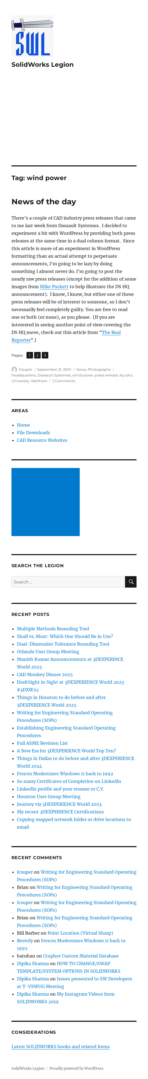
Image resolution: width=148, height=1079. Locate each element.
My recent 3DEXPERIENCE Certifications (60, 811)
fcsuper (25, 369)
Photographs (99, 369)
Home (23, 425)
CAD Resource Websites (42, 440)
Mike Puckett (54, 286)
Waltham (39, 381)
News (81, 369)
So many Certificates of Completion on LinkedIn (69, 781)
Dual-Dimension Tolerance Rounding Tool (63, 644)
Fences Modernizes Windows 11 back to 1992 (65, 773)
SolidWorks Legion (42, 64)
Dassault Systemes (54, 375)
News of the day (43, 201)
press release (106, 375)
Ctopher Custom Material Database (81, 956)
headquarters (23, 375)
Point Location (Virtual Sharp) (80, 933)
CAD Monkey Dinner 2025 (45, 674)
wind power (82, 375)
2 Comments (63, 381)
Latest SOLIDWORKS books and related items (60, 1046)
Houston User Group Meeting (49, 796)
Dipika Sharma (33, 963)
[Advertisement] (74, 125)
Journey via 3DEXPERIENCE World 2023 (59, 804)
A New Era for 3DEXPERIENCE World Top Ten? (66, 750)
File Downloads (33, 432)
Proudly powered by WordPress (76, 1068)
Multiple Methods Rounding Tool (53, 628)
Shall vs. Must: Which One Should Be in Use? (65, 636)
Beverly (25, 940)
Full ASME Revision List (42, 743)
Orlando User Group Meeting (48, 651)
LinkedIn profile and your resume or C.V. (60, 789)
